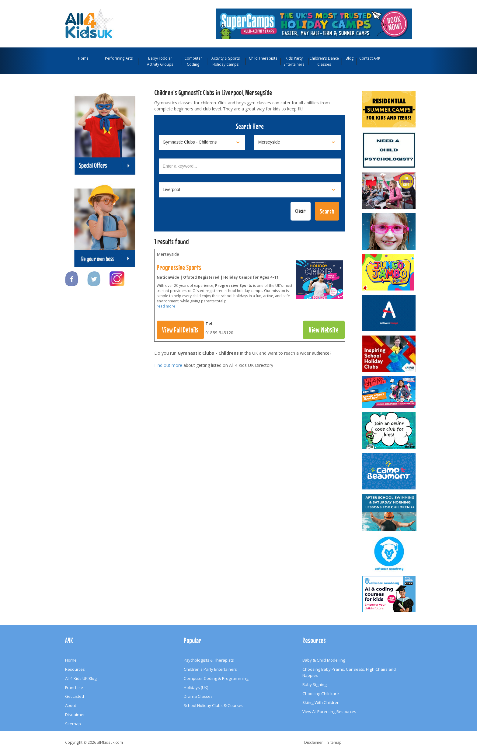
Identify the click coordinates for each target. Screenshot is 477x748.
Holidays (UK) (196, 687)
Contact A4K (369, 58)
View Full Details (180, 329)
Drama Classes (198, 696)
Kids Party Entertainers (294, 61)
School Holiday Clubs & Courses (213, 705)
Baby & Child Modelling (323, 660)
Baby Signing (314, 684)
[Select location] (297, 142)
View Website (324, 329)
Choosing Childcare (320, 693)
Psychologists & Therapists (209, 660)
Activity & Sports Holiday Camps (225, 61)
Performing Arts (119, 58)
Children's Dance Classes (324, 61)
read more (166, 306)
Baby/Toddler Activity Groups (160, 61)
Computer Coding (193, 61)
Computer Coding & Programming (216, 678)
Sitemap (73, 723)
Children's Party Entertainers (210, 669)
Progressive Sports (179, 267)
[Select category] (202, 142)
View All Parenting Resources (329, 711)
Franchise (74, 687)
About (70, 705)
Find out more (168, 365)
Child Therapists (263, 58)
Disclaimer (75, 714)
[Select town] (250, 189)
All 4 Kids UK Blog (81, 678)
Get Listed (74, 696)
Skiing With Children (320, 702)
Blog (350, 58)
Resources (75, 669)
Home (83, 58)
